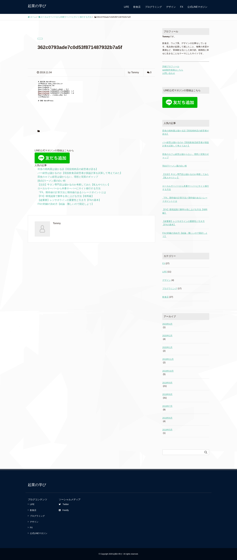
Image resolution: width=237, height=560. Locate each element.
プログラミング (153, 7)
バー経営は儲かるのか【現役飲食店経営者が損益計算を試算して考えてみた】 (80, 173)
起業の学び (37, 6)
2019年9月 (167, 382)
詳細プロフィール (170, 66)
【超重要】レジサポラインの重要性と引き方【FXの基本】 (69, 200)
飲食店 (137, 7)
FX (181, 7)
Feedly (64, 510)
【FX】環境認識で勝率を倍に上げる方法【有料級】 (66, 196)
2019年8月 (167, 394)
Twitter (64, 504)
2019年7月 (167, 406)
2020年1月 (167, 347)
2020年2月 (167, 335)
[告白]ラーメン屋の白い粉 (52, 180)
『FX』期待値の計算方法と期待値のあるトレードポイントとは (72, 192)
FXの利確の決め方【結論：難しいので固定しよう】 (66, 204)
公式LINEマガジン (197, 7)
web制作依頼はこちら (172, 70)
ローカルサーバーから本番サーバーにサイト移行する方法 (69, 188)
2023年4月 (167, 324)
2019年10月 (168, 371)
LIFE (126, 7)
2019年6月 (167, 418)
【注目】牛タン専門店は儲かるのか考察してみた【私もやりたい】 (74, 184)
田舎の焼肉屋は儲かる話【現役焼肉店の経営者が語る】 (68, 169)
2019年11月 (168, 359)
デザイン (171, 7)
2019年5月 (167, 429)
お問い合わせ (168, 73)
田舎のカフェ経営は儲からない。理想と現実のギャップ (68, 176)
